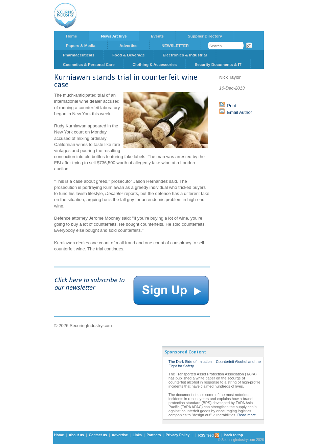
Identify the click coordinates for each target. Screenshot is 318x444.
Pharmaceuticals (78, 55)
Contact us (98, 435)
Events (157, 36)
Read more (246, 415)
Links (137, 435)
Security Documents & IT (218, 64)
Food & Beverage (128, 55)
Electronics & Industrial (185, 55)
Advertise (128, 45)
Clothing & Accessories (155, 64)
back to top (233, 435)
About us (76, 435)
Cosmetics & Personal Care (89, 64)
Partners (153, 435)
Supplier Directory (205, 36)
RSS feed (209, 435)
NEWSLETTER (175, 45)
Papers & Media (80, 45)
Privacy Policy (177, 435)
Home (71, 36)
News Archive (114, 36)
